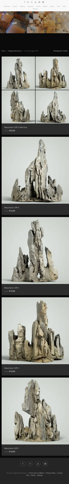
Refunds (40, 475)
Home (3, 51)
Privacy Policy (50, 473)
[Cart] (64, 14)
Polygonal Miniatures (15, 51)
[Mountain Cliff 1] (35, 411)
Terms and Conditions (36, 473)
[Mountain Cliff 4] (35, 170)
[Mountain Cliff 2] (35, 330)
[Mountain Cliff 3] (35, 250)
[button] (3, 14)
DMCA (33, 475)
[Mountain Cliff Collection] (35, 90)
